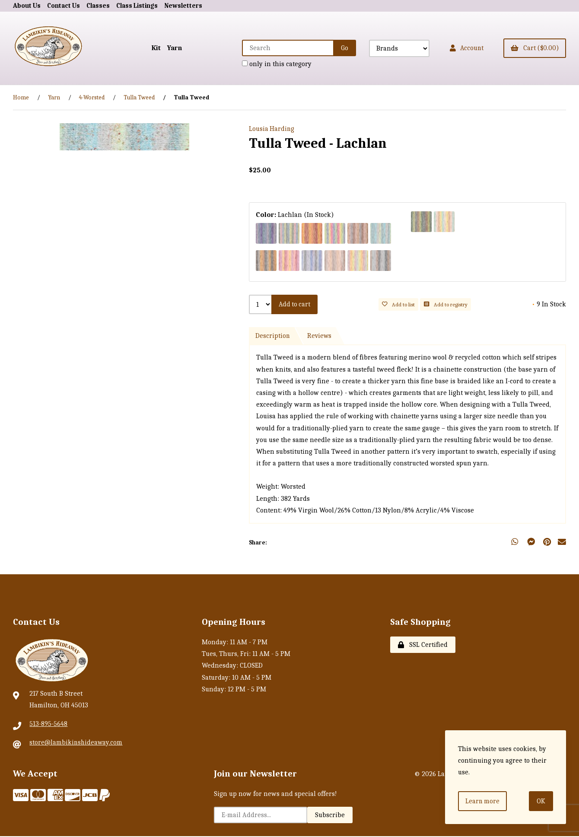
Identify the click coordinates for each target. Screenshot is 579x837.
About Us (27, 6)
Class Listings (143, 6)
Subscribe (330, 816)
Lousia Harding (272, 129)
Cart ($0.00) (533, 48)
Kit (149, 48)
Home (21, 97)
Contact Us (65, 6)
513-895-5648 (48, 725)
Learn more (483, 801)
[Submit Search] (339, 48)
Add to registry (446, 305)
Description (272, 337)
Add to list (399, 305)
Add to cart (295, 305)
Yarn (167, 48)
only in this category (271, 64)
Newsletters (191, 6)
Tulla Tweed (139, 97)
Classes (101, 6)
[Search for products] (282, 48)
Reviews (320, 337)
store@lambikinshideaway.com (76, 743)
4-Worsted (92, 97)
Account (462, 48)
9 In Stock (549, 305)
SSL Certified (423, 645)
